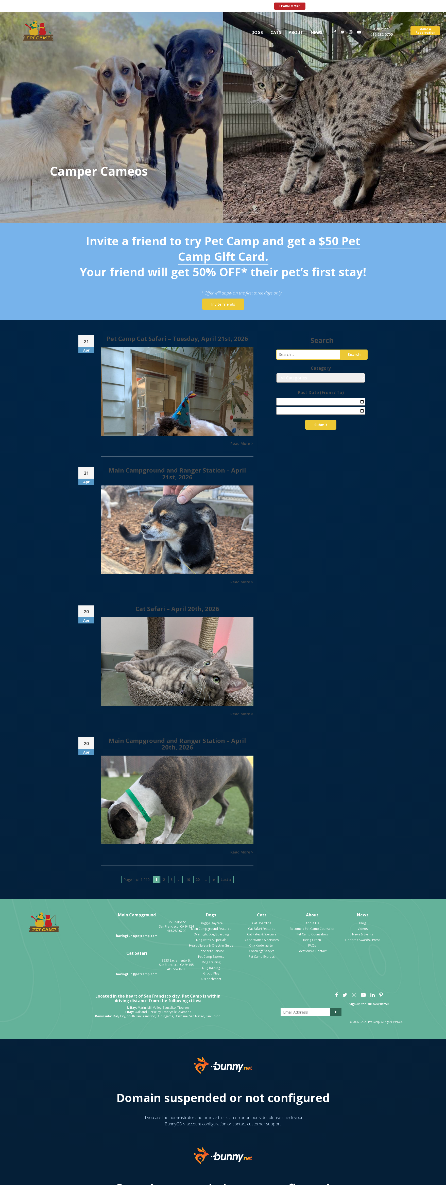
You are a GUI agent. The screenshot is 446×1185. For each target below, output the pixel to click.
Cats (275, 32)
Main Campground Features (211, 929)
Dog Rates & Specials (211, 940)
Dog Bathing (211, 968)
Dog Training (211, 962)
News (316, 32)
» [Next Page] (214, 879)
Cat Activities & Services (262, 940)
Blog (362, 923)
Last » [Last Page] (226, 879)
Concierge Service (211, 951)
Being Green (312, 940)
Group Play (211, 973)
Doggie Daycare (211, 923)
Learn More (289, 6)
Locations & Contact (312, 951)
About (296, 32)
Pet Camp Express (211, 956)
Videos (363, 929)
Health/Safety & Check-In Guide (211, 945)
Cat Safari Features (261, 929)
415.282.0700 (381, 34)
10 (188, 879)
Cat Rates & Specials (261, 934)
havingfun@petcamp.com (137, 936)
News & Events (362, 934)
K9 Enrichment (211, 979)
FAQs (312, 945)
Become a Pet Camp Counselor (312, 929)
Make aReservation (425, 31)
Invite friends (223, 304)
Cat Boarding (261, 923)
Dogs (257, 32)
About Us (312, 923)
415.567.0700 (176, 969)
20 (198, 879)
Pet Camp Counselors (312, 934)
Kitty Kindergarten (262, 945)
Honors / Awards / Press (362, 940)
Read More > (241, 443)
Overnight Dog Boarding (211, 934)
